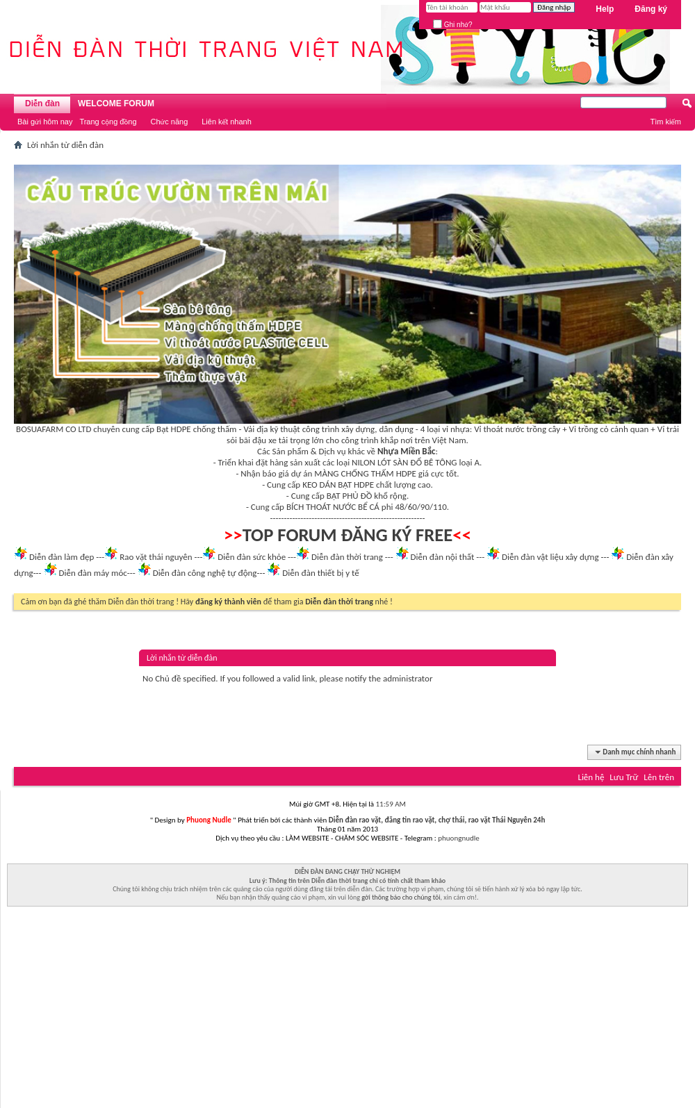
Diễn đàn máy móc (92, 573)
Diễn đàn (42, 103)
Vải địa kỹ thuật (271, 429)
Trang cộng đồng (107, 121)
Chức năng (169, 121)
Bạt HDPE (173, 429)
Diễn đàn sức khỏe (252, 557)
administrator (408, 678)
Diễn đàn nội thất (443, 557)
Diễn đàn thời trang (347, 557)
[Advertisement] (347, 1010)
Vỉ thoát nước (499, 429)
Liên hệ (591, 777)
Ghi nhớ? (453, 24)
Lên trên (659, 777)
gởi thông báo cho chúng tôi (400, 897)
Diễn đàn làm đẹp (61, 557)
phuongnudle (458, 838)
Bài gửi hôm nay (44, 121)
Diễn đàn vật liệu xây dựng (550, 557)
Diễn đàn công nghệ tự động (205, 573)
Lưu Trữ (624, 777)
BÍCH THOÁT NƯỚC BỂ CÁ (332, 507)
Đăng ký (651, 9)
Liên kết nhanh (227, 121)
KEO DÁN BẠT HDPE (338, 484)
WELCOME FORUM (116, 103)
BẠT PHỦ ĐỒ (350, 495)
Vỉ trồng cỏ (589, 429)
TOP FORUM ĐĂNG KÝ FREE (348, 535)
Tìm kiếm (665, 121)
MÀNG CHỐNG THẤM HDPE (365, 473)
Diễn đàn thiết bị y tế (320, 573)
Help (605, 9)
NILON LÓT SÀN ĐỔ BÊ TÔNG (404, 462)
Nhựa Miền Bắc (406, 451)
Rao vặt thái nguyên (156, 557)
